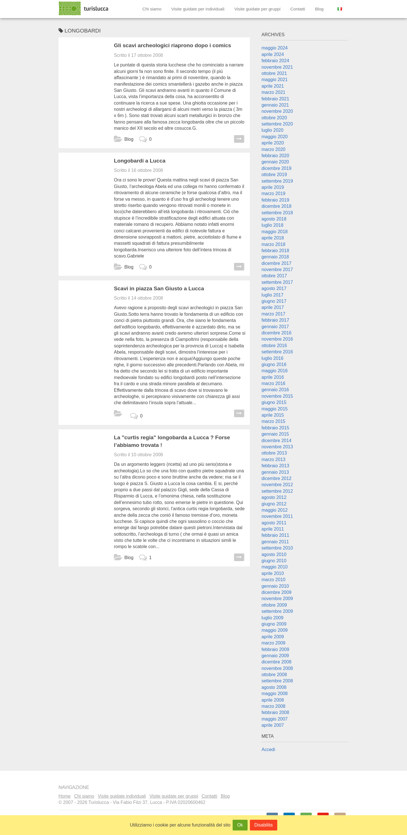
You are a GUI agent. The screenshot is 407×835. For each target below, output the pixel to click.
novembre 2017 (277, 269)
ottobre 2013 (274, 453)
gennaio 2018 (275, 256)
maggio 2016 (274, 370)
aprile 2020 (272, 142)
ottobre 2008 (274, 674)
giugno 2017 (273, 301)
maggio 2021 (274, 79)
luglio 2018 (272, 225)
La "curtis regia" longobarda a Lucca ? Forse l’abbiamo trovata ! (172, 441)
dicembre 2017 (276, 263)
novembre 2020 (277, 111)
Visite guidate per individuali (197, 9)
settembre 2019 (277, 181)
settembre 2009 (277, 611)
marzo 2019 (273, 193)
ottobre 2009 (274, 605)
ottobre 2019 (274, 174)
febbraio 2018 (275, 250)
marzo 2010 (273, 579)
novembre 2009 (277, 598)
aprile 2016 (272, 377)
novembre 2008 (277, 668)
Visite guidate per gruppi (257, 9)
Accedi (268, 749)
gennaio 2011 (275, 541)
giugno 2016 (273, 364)
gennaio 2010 (275, 586)
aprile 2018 (272, 237)
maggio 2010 (274, 566)
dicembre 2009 (276, 592)
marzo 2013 (273, 459)
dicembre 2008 (276, 661)
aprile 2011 (272, 529)
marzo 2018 (273, 244)
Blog (319, 9)
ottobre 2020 (274, 117)
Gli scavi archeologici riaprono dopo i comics (172, 45)
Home (65, 796)
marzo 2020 (273, 149)
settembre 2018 (277, 212)
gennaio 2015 (275, 434)
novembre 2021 (277, 67)
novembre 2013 (277, 446)
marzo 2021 (273, 92)
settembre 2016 (277, 351)
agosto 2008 (273, 687)
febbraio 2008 (275, 712)
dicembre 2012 (276, 478)
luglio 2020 (272, 130)
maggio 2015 (274, 408)
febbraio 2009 (275, 649)
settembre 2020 (277, 124)
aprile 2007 (272, 725)
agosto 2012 (273, 497)
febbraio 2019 (275, 200)
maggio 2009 (274, 630)
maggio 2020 (274, 136)
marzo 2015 (273, 421)
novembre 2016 (277, 339)
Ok (240, 825)
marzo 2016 (273, 383)
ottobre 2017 (274, 275)
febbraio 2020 (275, 155)
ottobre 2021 (274, 73)
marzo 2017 (273, 313)
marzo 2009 (273, 643)
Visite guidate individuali (122, 796)
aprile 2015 (272, 415)
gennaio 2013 (275, 472)
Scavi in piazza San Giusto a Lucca (159, 288)
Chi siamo (152, 9)
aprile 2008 (272, 700)
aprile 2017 (272, 307)
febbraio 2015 (275, 427)
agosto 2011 (273, 522)
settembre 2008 (277, 680)
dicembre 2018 (276, 206)
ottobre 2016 (274, 345)
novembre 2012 (277, 484)
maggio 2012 (274, 510)
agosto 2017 (273, 288)
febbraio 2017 (275, 320)
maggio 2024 (274, 48)
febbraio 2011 (275, 535)
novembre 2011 (277, 516)
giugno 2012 (273, 503)
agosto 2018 (273, 219)
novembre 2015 (277, 396)
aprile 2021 (272, 86)
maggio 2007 (274, 719)
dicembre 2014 (276, 440)
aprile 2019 (272, 187)
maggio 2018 (274, 231)
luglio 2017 (272, 295)
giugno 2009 (273, 624)
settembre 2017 (277, 282)
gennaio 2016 (275, 389)
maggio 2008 (274, 693)
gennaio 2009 (275, 655)
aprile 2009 (272, 636)
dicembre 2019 (276, 168)
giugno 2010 (273, 560)
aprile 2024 (272, 54)
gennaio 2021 (275, 105)
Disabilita (263, 825)
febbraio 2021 (275, 98)
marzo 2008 (273, 706)
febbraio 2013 (275, 465)
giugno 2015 (273, 402)
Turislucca (84, 8)
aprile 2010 (272, 573)
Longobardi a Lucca (139, 161)
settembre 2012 (277, 491)
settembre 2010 (277, 548)
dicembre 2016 (276, 332)
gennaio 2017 (275, 326)
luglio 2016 (272, 358)
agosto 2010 (273, 554)
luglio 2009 (272, 617)
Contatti (297, 9)
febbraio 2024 (275, 60)
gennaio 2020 (275, 161)
